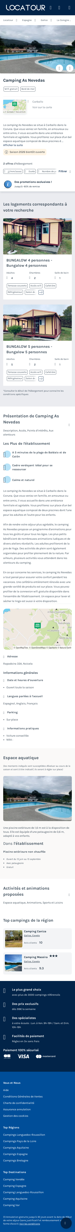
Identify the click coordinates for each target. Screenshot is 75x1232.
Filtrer (63, 171)
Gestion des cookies (15, 1116)
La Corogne (63, 20)
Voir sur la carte (42, 107)
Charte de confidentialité (18, 1103)
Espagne (27, 20)
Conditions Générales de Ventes (23, 1096)
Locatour (8, 20)
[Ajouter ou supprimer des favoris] (59, 68)
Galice (44, 20)
